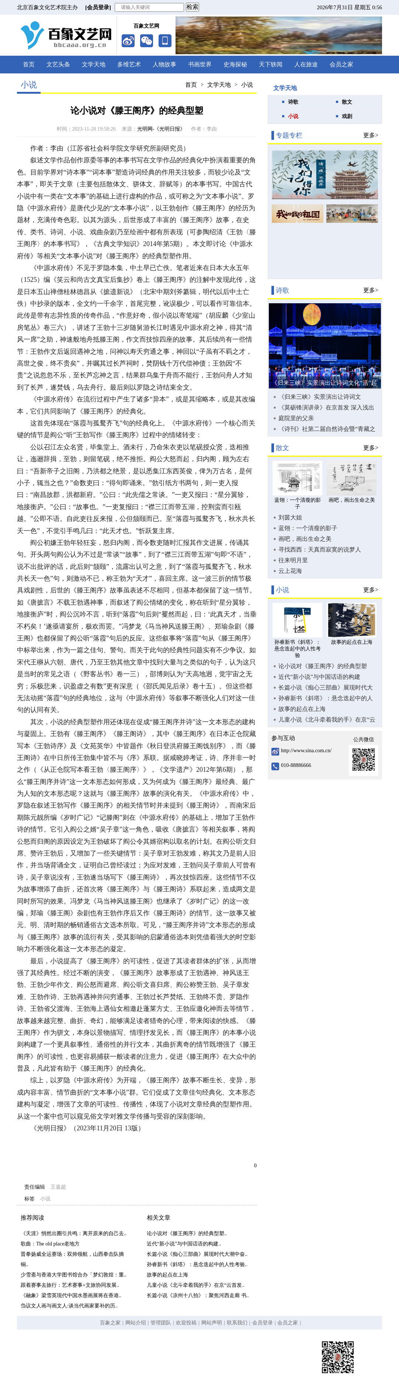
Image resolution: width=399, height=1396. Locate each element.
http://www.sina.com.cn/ (306, 750)
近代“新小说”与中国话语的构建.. (184, 1244)
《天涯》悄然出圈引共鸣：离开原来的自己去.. (73, 1233)
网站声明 (211, 1323)
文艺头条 (58, 64)
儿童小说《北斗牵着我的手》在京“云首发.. (195, 1285)
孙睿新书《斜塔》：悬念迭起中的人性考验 (325, 698)
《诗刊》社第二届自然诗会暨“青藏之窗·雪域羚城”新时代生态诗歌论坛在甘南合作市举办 (327, 429)
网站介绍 (135, 1323)
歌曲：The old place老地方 (50, 1244)
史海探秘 (235, 64)
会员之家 (341, 64)
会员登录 (262, 1323)
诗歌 (293, 102)
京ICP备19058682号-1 (179, 1364)
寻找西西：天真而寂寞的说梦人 (319, 549)
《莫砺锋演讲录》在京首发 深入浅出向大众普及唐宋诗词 (326, 407)
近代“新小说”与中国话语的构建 (319, 677)
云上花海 (290, 571)
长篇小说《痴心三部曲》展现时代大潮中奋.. (197, 1254)
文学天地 (93, 64)
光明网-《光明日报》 (161, 129)
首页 (29, 64)
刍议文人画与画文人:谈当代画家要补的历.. (69, 1306)
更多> (370, 135)
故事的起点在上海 (167, 1275)
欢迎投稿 (186, 1323)
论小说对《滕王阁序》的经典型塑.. (187, 1233)
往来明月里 (293, 560)
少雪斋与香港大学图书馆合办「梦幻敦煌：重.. (73, 1275)
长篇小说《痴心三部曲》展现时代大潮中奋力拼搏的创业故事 (325, 687)
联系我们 (237, 1323)
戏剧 (347, 116)
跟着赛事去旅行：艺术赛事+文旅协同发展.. (70, 1285)
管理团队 (160, 1323)
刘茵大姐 (290, 517)
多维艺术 (129, 64)
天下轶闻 (270, 64)
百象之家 (110, 1323)
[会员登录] (98, 7)
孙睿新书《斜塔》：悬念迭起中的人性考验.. (197, 1264)
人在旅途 (306, 64)
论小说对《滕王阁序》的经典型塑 (322, 666)
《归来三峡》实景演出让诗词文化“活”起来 (319, 397)
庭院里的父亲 (296, 418)
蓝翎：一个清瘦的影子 (307, 528)
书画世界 (200, 64)
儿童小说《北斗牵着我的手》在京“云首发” (326, 719)
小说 (247, 85)
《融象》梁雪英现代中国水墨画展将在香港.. (71, 1295)
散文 (347, 102)
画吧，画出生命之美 (305, 539)
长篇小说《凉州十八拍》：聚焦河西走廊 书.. (198, 1295)
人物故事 (164, 64)
